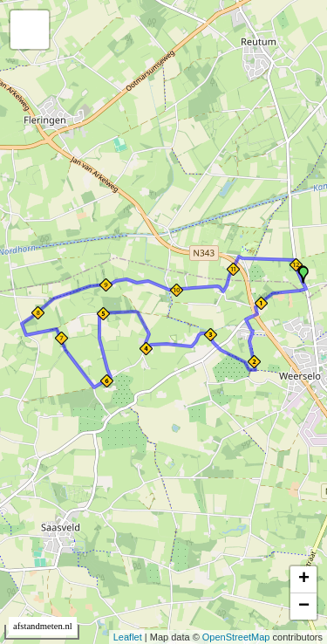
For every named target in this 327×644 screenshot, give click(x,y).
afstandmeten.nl (42, 626)
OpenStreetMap (236, 637)
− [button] (304, 606)
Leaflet (127, 637)
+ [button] (304, 579)
